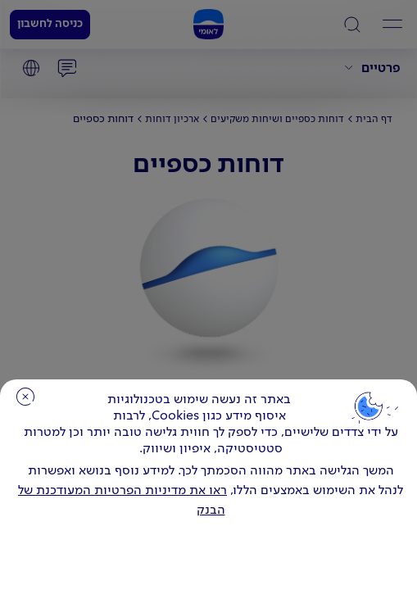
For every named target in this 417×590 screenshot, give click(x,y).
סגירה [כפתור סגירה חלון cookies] (25, 397)
